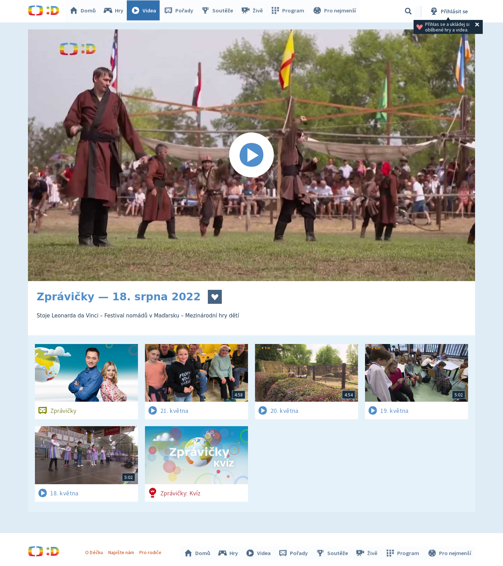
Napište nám (122, 551)
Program (288, 11)
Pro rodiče (151, 551)
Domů (84, 11)
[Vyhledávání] (408, 11)
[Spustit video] (251, 155)
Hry (115, 11)
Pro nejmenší (335, 11)
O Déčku (95, 551)
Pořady (180, 11)
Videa (145, 11)
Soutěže (218, 11)
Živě (253, 11)
